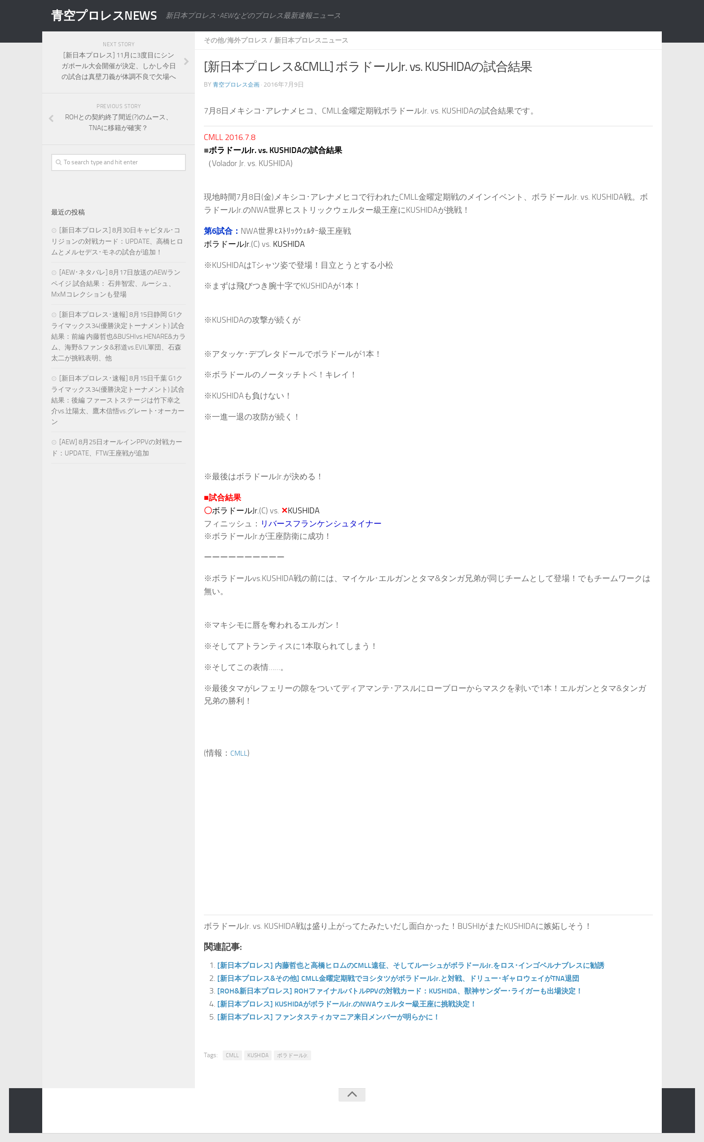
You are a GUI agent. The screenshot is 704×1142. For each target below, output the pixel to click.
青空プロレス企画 (238, 84)
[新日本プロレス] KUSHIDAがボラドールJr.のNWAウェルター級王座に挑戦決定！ (362, 1004)
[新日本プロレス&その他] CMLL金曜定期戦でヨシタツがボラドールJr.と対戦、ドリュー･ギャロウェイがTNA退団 (420, 978)
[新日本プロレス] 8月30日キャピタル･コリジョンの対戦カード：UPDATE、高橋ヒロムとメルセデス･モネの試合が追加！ (117, 241)
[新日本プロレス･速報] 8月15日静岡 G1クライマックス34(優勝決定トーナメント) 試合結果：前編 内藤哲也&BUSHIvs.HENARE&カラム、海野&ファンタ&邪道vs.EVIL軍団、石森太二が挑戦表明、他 (118, 336)
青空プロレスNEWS (109, 15)
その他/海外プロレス (238, 40)
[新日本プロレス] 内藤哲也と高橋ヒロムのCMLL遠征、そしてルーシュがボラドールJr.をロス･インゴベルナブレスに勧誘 (434, 965)
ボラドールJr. (292, 1055)
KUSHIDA (257, 1055)
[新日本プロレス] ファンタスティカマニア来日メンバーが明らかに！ (342, 1017)
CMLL (240, 753)
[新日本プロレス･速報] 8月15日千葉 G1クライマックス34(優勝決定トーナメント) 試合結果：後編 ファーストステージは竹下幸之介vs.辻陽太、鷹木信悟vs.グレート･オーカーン (118, 400)
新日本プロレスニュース (317, 40)
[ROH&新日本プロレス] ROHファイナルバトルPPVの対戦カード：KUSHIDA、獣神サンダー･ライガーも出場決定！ (422, 991)
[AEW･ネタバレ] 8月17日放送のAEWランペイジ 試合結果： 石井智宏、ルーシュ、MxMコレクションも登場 (115, 283)
